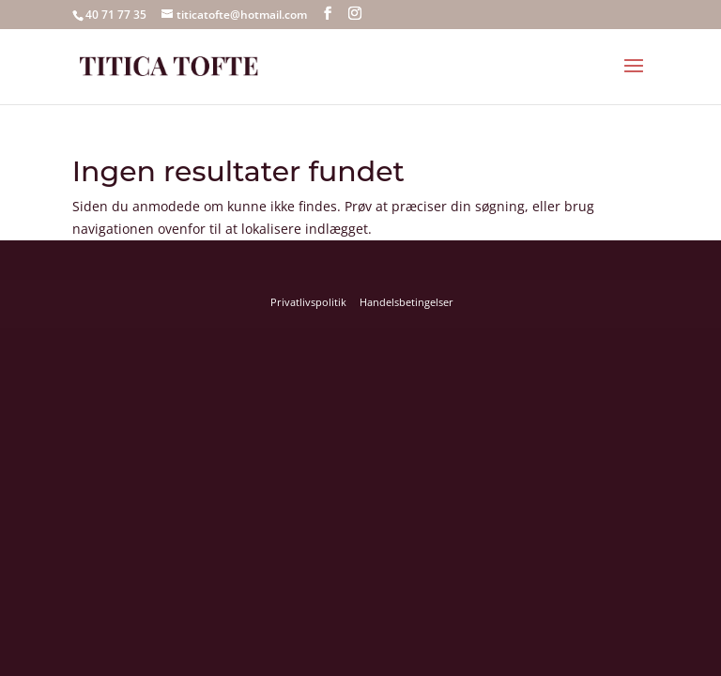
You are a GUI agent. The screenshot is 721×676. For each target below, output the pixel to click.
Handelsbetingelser (406, 302)
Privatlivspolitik (308, 302)
